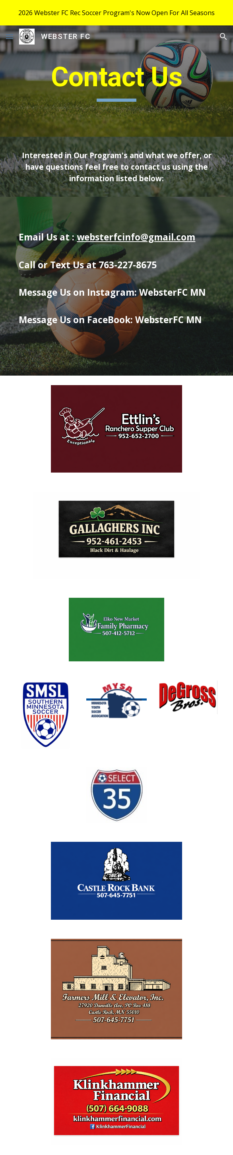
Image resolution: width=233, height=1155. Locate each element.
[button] (9, 36)
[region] (116, 12)
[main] (116, 81)
